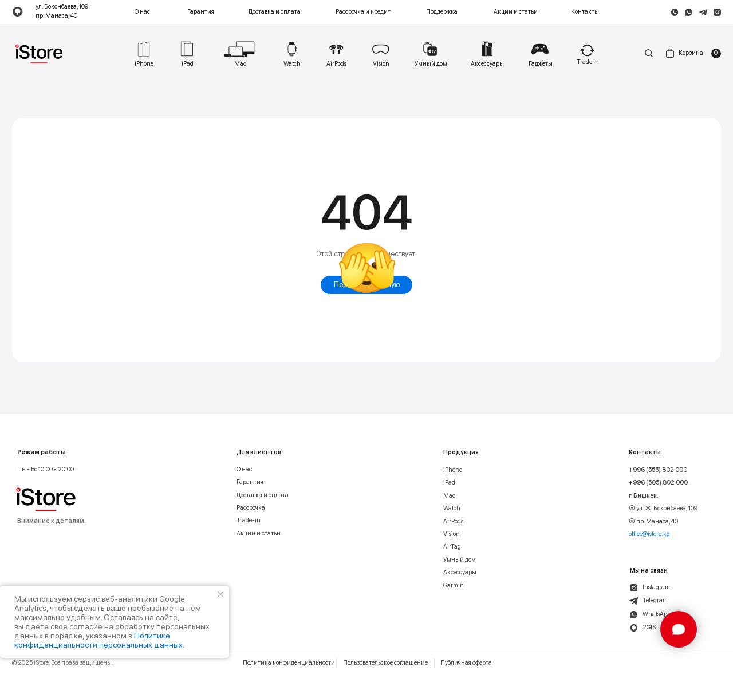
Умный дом (459, 560)
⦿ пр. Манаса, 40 (653, 521)
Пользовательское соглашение (385, 663)
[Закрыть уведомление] (220, 594)
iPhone (452, 470)
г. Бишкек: (644, 496)
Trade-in (249, 520)
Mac (449, 496)
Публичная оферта (466, 663)
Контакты (585, 11)
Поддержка (442, 11)
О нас (142, 11)
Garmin (453, 585)
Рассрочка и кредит (363, 11)
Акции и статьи (516, 11)
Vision (451, 534)
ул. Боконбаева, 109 (62, 7)
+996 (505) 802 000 (658, 482)
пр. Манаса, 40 (56, 16)
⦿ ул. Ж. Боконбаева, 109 (663, 508)
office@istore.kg (649, 534)
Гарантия (200, 11)
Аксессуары (459, 572)
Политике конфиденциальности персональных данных (98, 640)
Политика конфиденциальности (289, 663)
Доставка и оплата (275, 11)
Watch (451, 508)
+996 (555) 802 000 (658, 470)
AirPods (453, 521)
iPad (449, 482)
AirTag (452, 546)
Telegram (655, 600)
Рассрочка (251, 508)
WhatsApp (657, 614)
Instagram (656, 587)
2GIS (649, 627)
